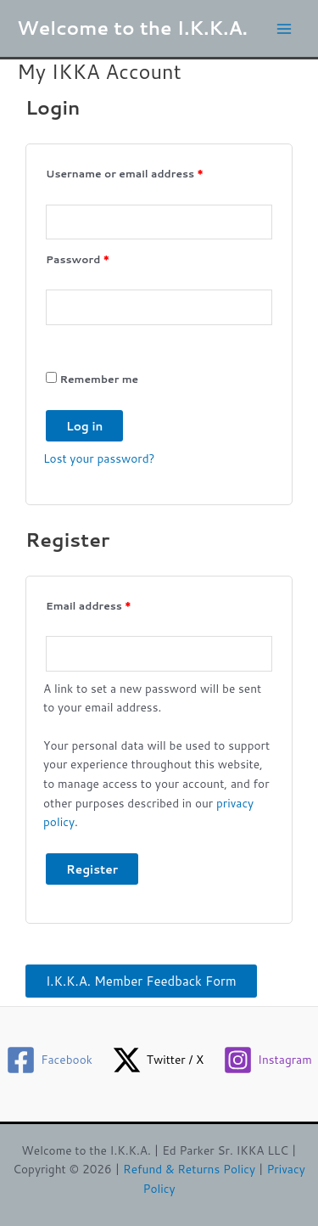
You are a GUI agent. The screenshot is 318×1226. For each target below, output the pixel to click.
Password (102, 258)
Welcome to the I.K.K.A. (132, 27)
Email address (113, 604)
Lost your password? (99, 458)
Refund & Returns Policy (189, 1169)
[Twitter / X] (157, 1060)
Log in (84, 426)
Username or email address (149, 172)
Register (92, 869)
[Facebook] (50, 1060)
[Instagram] (268, 1060)
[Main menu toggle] (284, 28)
